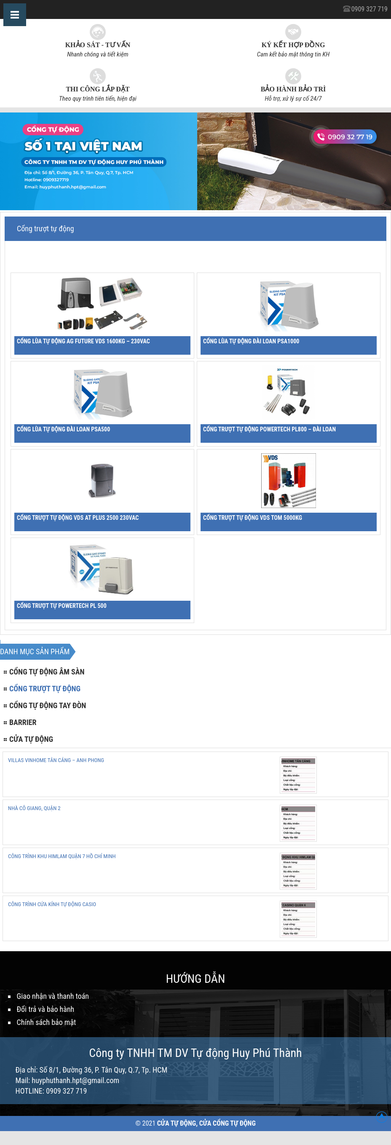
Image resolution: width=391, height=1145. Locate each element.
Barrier (22, 722)
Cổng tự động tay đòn (47, 705)
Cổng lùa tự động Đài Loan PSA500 (63, 429)
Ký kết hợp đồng (293, 44)
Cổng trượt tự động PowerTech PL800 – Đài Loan (269, 429)
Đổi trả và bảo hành (46, 1009)
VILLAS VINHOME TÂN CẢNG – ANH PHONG (56, 760)
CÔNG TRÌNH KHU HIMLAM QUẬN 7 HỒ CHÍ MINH (61, 856)
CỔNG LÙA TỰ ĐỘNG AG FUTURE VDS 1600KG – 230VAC (83, 341)
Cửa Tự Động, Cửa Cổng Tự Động (206, 1123)
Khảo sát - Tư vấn (98, 44)
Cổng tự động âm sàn (47, 671)
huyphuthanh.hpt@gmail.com (75, 1080)
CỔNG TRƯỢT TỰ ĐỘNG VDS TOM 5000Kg (252, 517)
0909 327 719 (369, 9)
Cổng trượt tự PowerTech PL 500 (62, 605)
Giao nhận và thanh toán (53, 996)
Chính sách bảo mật (46, 1022)
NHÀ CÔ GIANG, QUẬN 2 (34, 808)
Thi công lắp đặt (97, 89)
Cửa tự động (31, 739)
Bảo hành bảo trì (293, 89)
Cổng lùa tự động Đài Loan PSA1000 (251, 341)
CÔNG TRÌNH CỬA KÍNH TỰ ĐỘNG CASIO (52, 904)
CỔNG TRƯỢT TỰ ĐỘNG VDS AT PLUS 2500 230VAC (78, 517)
